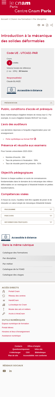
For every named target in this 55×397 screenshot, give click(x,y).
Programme (9, 209)
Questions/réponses (21, 349)
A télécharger (15, 352)
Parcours (9, 216)
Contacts (18, 346)
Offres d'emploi (33, 346)
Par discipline (39, 19)
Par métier (8, 264)
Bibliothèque (40, 352)
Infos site (39, 349)
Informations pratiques (15, 222)
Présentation (10, 103)
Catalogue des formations (15, 253)
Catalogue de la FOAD (13, 269)
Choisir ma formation (20, 19)
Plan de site (13, 356)
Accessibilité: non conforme (35, 356)
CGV (28, 352)
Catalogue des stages (13, 275)
